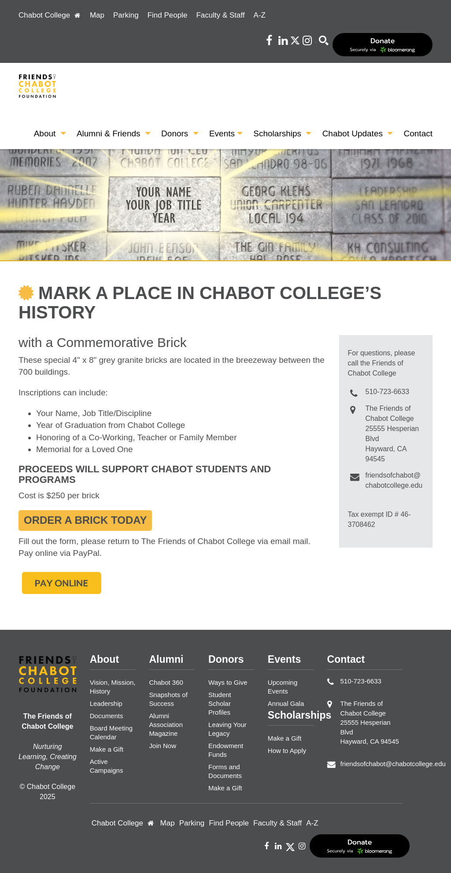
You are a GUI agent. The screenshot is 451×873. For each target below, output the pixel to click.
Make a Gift (107, 749)
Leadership (106, 703)
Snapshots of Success (168, 699)
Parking (126, 15)
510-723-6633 (388, 391)
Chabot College (49, 15)
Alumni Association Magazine (166, 724)
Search (315, 42)
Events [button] (225, 133)
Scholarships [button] (282, 133)
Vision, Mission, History (113, 687)
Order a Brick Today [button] (85, 520)
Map (97, 15)
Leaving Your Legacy (227, 729)
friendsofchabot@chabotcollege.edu (393, 763)
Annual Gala (286, 703)
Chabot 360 (166, 682)
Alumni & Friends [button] (113, 133)
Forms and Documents (225, 771)
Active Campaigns (106, 766)
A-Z (260, 15)
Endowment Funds (225, 750)
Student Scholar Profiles (219, 703)
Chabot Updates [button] (357, 133)
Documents (106, 716)
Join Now (162, 745)
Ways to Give (228, 682)
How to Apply (287, 750)
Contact (418, 133)
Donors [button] (179, 133)
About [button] (50, 133)
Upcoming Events (282, 687)
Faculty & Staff (220, 15)
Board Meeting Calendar (111, 732)
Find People (168, 15)
